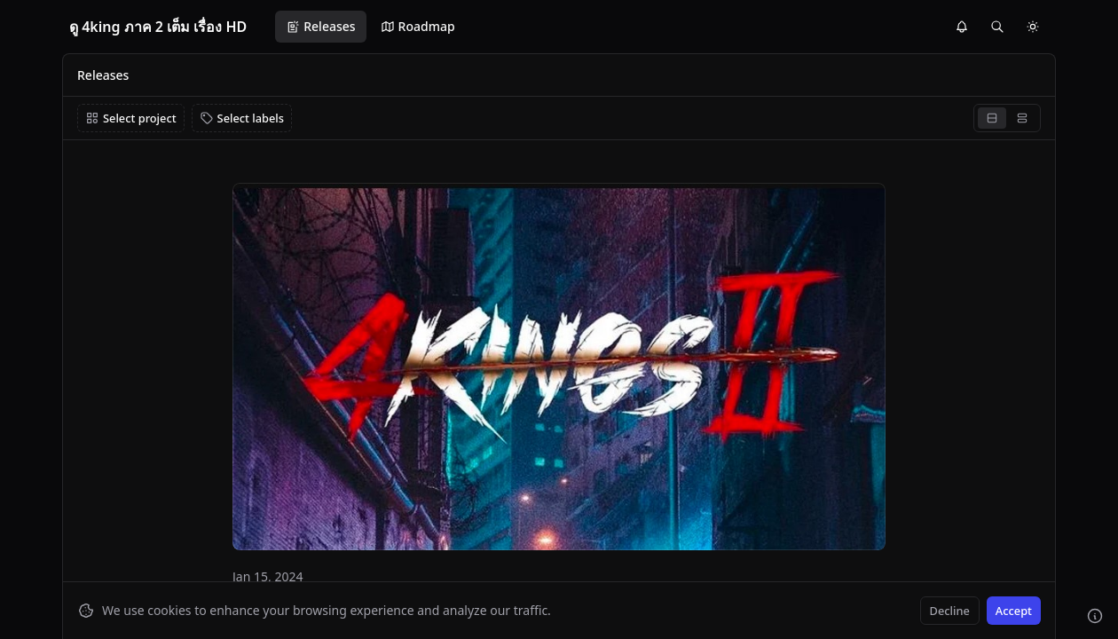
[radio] (992, 118)
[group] (1007, 118)
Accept (1014, 611)
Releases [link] (103, 75)
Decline (950, 611)
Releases (320, 26)
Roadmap (418, 26)
